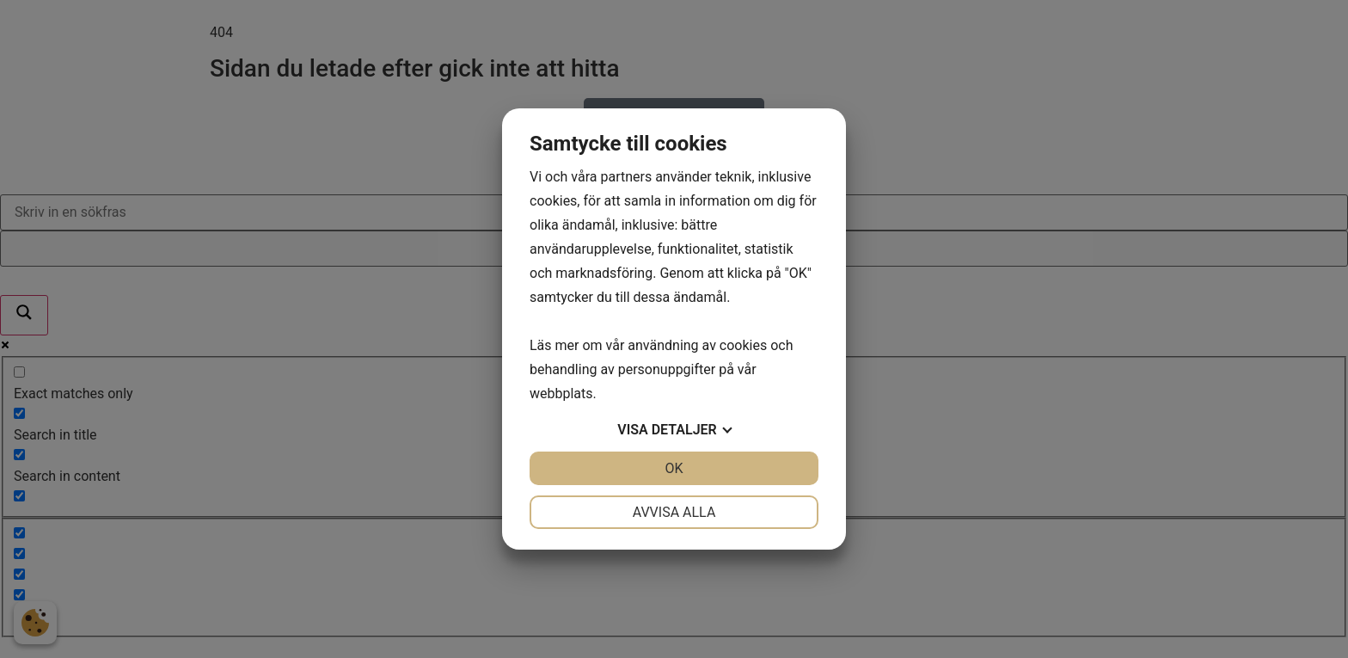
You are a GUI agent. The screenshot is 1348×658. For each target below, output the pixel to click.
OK (674, 468)
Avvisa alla (674, 512)
